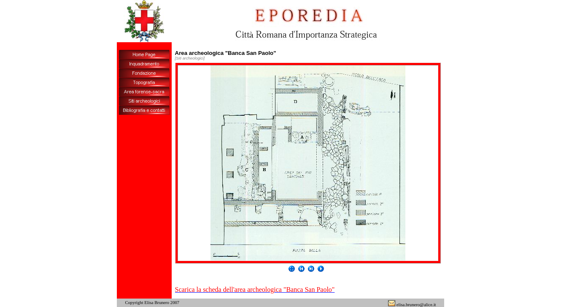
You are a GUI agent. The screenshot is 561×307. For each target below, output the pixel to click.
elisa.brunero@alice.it (412, 304)
